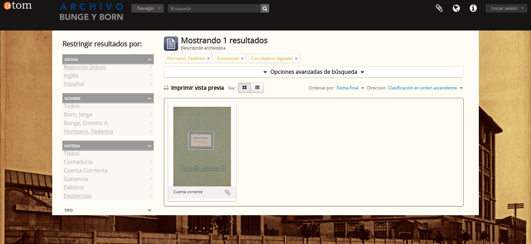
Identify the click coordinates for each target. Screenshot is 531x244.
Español (74, 85)
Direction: (376, 88)
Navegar (145, 8)
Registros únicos (85, 68)
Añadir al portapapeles (227, 192)
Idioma (456, 8)
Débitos (74, 188)
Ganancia (76, 180)
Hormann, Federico (88, 133)
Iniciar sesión (504, 8)
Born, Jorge (78, 116)
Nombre (72, 98)
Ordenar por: (322, 88)
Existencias (78, 197)
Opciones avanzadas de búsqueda (313, 72)
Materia (72, 145)
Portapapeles (439, 8)
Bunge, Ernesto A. (86, 124)
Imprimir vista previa (194, 88)
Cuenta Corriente (86, 172)
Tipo (68, 210)
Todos (72, 107)
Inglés (71, 77)
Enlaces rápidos (473, 8)
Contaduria (78, 163)
